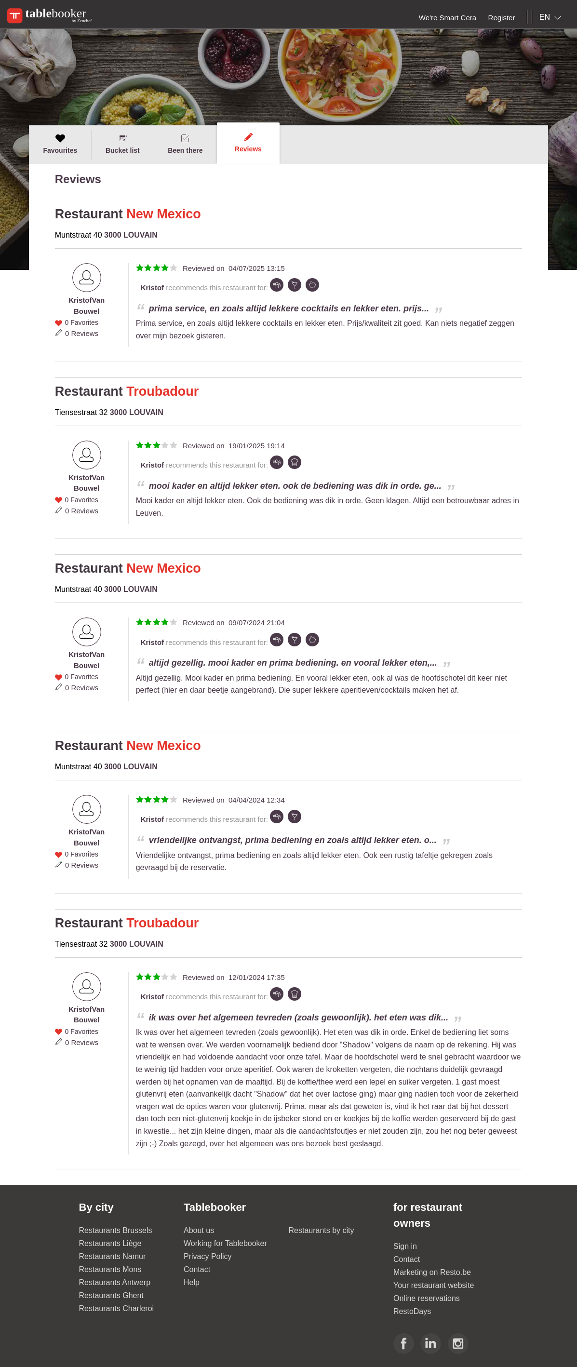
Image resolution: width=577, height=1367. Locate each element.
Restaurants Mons (110, 1269)
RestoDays (412, 1311)
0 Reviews (81, 333)
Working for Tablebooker (225, 1243)
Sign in (405, 1246)
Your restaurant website (433, 1285)
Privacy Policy (208, 1256)
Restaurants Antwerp (115, 1282)
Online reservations (426, 1298)
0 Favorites (81, 322)
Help (192, 1282)
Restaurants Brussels (115, 1230)
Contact (197, 1269)
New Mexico (163, 214)
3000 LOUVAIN (131, 235)
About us (199, 1230)
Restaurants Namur (112, 1256)
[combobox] (552, 17)
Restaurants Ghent (111, 1295)
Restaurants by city (321, 1230)
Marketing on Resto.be (432, 1272)
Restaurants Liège (110, 1243)
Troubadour (162, 391)
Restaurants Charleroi (116, 1308)
